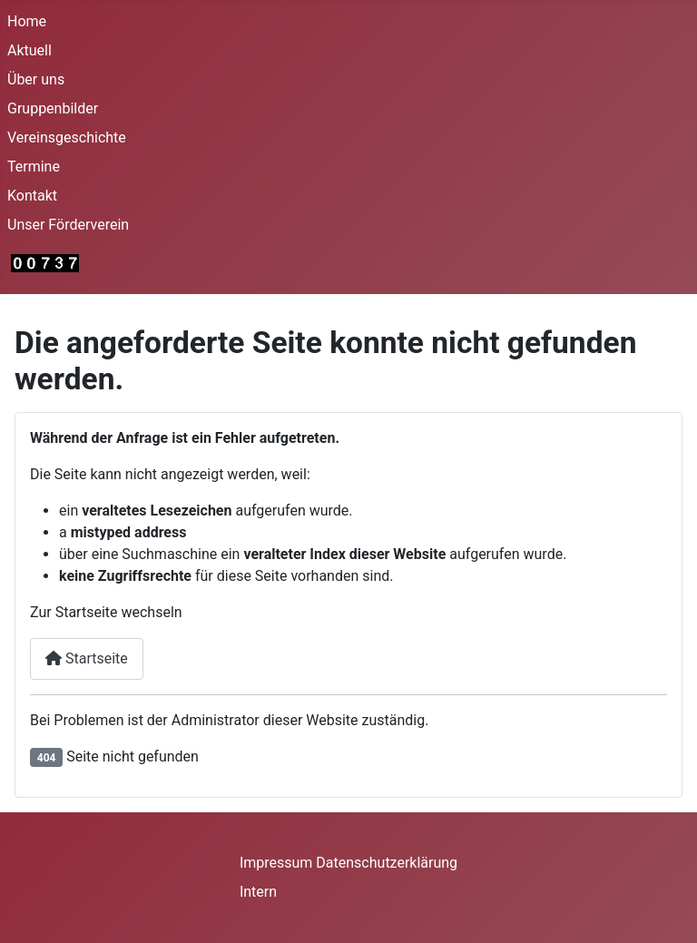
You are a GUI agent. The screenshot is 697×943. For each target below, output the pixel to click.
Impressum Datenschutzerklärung (348, 862)
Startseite (86, 658)
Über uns (35, 79)
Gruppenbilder (52, 108)
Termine (33, 166)
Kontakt (32, 195)
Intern (258, 891)
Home (26, 21)
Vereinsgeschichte (66, 137)
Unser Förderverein (68, 224)
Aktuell (29, 50)
